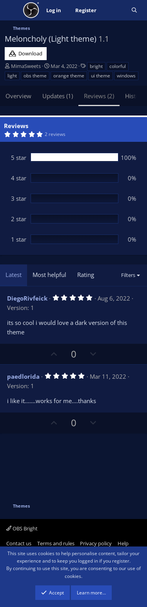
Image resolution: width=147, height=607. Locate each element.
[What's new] (113, 10)
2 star (18, 219)
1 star (18, 239)
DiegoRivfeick (27, 298)
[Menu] (11, 10)
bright (96, 66)
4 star (18, 178)
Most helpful (49, 275)
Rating (85, 275)
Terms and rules (55, 543)
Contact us (18, 543)
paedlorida (23, 376)
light (12, 75)
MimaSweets (26, 66)
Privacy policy (96, 543)
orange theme (68, 75)
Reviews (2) (99, 96)
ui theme (100, 75)
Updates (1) (57, 96)
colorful (117, 66)
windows (126, 75)
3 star (18, 198)
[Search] (134, 10)
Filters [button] (128, 275)
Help (123, 543)
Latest (13, 275)
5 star (18, 157)
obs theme (35, 75)
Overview (18, 96)
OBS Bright (22, 528)
